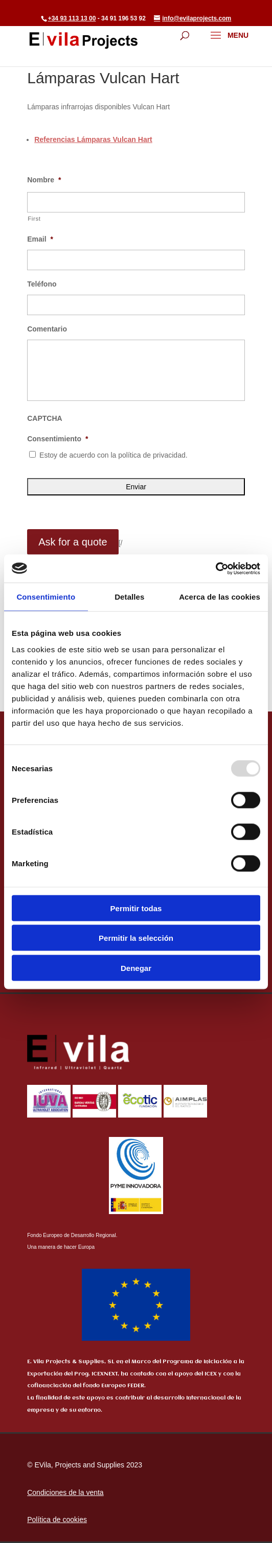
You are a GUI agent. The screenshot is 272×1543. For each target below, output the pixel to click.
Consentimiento (57, 439)
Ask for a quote (72, 542)
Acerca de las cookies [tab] (219, 596)
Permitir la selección (136, 938)
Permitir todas (136, 908)
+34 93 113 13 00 (72, 18)
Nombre (44, 180)
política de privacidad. (152, 455)
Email (40, 239)
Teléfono (41, 284)
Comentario (47, 329)
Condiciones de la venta (65, 1492)
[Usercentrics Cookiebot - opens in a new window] (215, 568)
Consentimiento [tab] (45, 596)
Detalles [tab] (129, 596)
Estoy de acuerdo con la (113, 455)
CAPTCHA (44, 418)
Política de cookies (57, 1519)
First (34, 219)
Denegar (136, 967)
